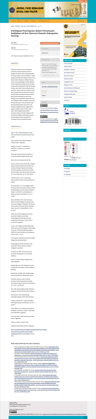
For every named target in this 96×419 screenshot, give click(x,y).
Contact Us (66, 100)
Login (86, 1)
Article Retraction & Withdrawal (72, 88)
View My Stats (72, 159)
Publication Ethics (68, 78)
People (33, 21)
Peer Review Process (69, 72)
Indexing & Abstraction (69, 94)
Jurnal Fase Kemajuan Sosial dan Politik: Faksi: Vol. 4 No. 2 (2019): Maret (40, 355)
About (19, 21)
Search (81, 21)
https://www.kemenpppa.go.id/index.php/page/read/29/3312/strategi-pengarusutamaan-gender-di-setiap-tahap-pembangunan (29, 331)
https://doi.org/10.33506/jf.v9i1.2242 (23, 56)
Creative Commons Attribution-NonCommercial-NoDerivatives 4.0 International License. (64, 414)
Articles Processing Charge (70, 91)
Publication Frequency (69, 69)
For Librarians (67, 174)
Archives (17, 26)
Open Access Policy (68, 75)
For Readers (67, 168)
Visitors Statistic (68, 97)
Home (13, 21)
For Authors (67, 171)
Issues (26, 21)
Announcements (44, 21)
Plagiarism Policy (68, 85)
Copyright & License (69, 82)
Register (81, 1)
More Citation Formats (49, 75)
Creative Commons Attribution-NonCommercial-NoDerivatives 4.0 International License (49, 110)
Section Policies (68, 66)
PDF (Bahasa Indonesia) (50, 43)
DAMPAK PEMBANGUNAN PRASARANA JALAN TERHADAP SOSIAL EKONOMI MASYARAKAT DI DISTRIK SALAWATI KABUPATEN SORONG (35, 365)
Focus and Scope (68, 63)
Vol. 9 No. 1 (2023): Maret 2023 (29, 26)
